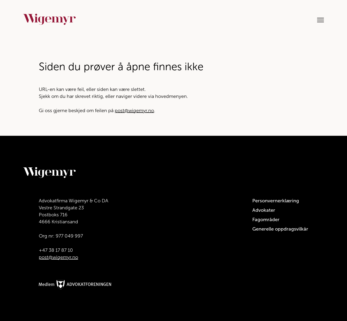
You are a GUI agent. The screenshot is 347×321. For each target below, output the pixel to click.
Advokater (263, 210)
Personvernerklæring (275, 200)
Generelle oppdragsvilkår (280, 229)
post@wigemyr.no (134, 110)
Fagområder (266, 219)
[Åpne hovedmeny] (318, 19)
